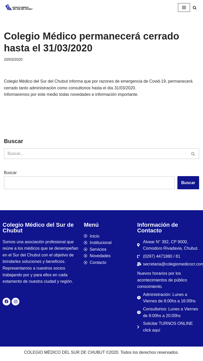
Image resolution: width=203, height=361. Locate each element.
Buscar (10, 172)
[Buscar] (195, 8)
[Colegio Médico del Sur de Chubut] (19, 7)
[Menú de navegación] (184, 7)
